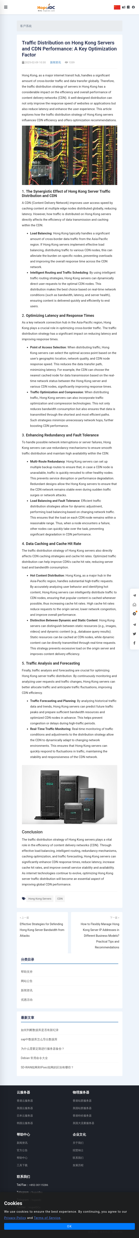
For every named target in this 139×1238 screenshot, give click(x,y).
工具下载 (22, 1165)
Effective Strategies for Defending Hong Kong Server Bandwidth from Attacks (42, 929)
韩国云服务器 (25, 1123)
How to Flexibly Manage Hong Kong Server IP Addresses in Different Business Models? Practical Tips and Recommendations (100, 935)
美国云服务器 (25, 1108)
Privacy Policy (15, 1218)
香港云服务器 (25, 1100)
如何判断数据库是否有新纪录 (40, 1030)
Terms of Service (47, 1218)
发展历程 (78, 1165)
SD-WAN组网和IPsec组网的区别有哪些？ (47, 1067)
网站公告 (27, 981)
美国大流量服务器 (83, 1123)
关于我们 (78, 1142)
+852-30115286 (38, 1185)
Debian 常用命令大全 (34, 1058)
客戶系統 (26, 26)
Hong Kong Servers (39, 898)
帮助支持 (27, 971)
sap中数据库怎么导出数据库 (39, 1039)
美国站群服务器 (82, 1108)
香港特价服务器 (82, 1115)
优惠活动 (27, 999)
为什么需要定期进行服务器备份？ (42, 1048)
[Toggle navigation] (5, 7)
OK (69, 1226)
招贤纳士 (78, 1150)
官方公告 (22, 1150)
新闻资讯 (55, 62)
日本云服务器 (25, 1115)
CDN (60, 898)
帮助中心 (22, 1157)
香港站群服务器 (82, 1100)
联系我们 (78, 1157)
